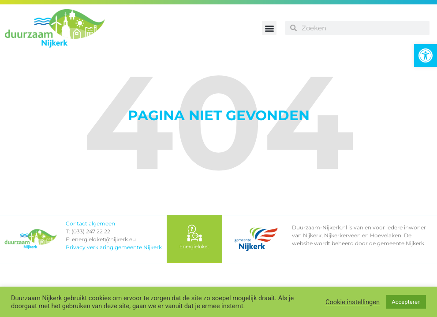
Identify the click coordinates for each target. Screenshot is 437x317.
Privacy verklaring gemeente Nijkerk (114, 247)
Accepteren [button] (406, 302)
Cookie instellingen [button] (352, 302)
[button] (425, 55)
